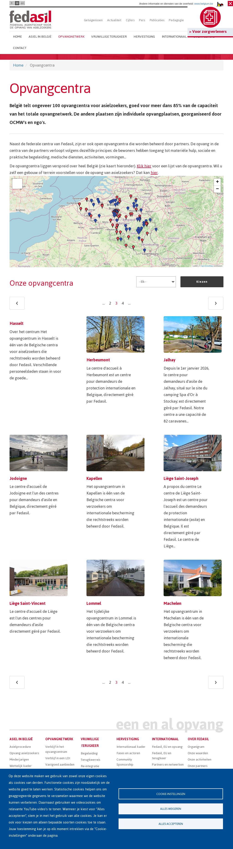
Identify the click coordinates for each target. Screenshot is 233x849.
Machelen (172, 603)
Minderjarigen (19, 759)
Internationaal (174, 37)
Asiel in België (40, 37)
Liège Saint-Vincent (28, 603)
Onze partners (198, 766)
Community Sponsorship (124, 762)
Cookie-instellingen (170, 794)
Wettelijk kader (21, 766)
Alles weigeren (170, 809)
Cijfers (130, 20)
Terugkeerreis (90, 760)
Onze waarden (198, 753)
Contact (19, 48)
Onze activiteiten (199, 759)
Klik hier (144, 166)
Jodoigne (18, 478)
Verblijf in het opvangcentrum (56, 749)
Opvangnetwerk (71, 37)
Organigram (196, 747)
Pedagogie (176, 20)
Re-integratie (90, 766)
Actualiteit (114, 20)
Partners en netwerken (168, 764)
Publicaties (157, 20)
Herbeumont (98, 360)
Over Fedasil (198, 739)
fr (12, 3)
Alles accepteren (171, 824)
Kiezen (202, 282)
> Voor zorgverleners (208, 31)
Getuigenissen (93, 20)
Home (17, 37)
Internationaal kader (130, 747)
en (22, 3)
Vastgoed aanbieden (59, 764)
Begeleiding (89, 753)
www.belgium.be (203, 3)
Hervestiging (144, 37)
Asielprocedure (20, 747)
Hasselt (16, 323)
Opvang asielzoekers (24, 753)
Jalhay (169, 360)
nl (17, 3)
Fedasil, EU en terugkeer (161, 755)
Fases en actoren (128, 753)
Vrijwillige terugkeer (109, 37)
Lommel (93, 603)
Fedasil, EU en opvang (167, 747)
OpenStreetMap (207, 266)
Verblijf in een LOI (57, 758)
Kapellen (94, 478)
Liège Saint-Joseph (181, 478)
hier (154, 172)
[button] (116, 228)
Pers (142, 20)
